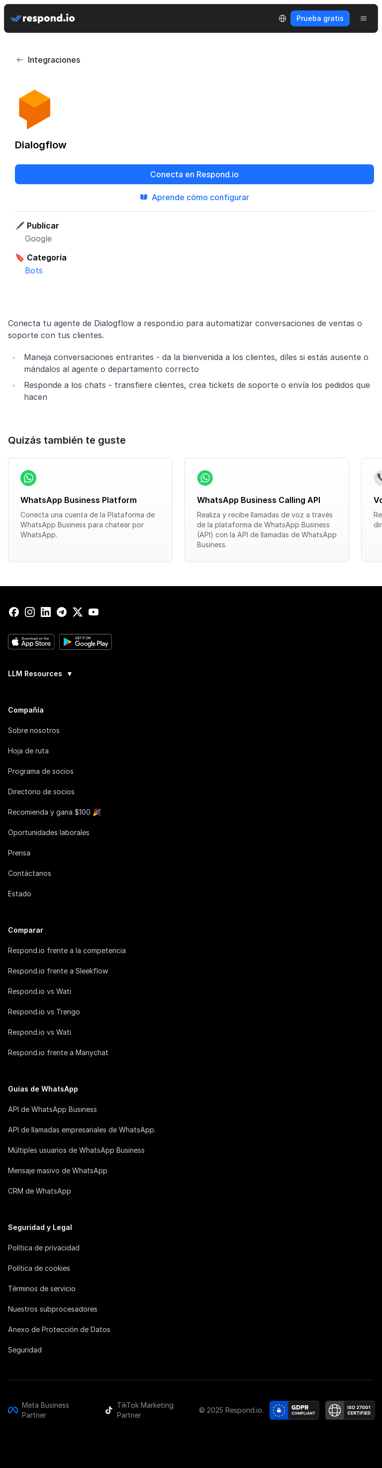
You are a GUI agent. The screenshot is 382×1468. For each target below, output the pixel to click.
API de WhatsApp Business (52, 1109)
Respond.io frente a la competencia (67, 950)
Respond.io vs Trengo (44, 1011)
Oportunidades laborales (49, 832)
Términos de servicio (42, 1288)
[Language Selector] (282, 18)
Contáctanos (29, 873)
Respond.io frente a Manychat (58, 1052)
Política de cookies (39, 1268)
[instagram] (30, 612)
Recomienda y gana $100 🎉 (54, 812)
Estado (19, 893)
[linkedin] (46, 612)
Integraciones (48, 60)
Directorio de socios (41, 791)
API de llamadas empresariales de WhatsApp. (82, 1129)
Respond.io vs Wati (39, 991)
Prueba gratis (320, 18)
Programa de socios (41, 771)
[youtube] (93, 612)
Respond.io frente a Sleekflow (58, 971)
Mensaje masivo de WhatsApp (57, 1170)
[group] (191, 673)
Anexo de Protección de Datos (59, 1329)
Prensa (19, 853)
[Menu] (364, 18)
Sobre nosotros (34, 730)
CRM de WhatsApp (39, 1191)
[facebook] (14, 612)
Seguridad (25, 1350)
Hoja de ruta (28, 750)
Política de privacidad (44, 1247)
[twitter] (78, 612)
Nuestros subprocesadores (52, 1309)
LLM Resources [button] (40, 674)
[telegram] (62, 612)
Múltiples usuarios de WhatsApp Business (76, 1150)
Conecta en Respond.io (194, 174)
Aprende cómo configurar (194, 197)
